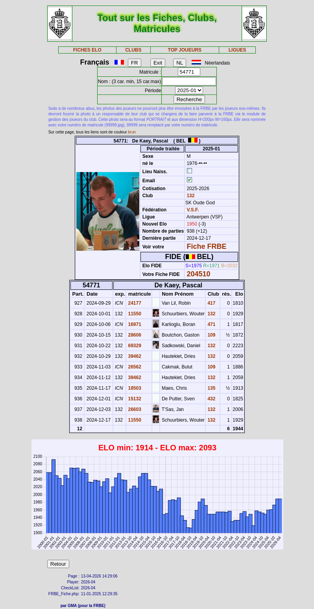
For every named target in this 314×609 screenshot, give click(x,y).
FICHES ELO (87, 50)
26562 (134, 367)
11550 (134, 314)
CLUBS (133, 50)
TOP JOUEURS (185, 50)
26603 (134, 409)
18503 (134, 388)
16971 (134, 324)
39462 (134, 356)
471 (210, 324)
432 (210, 399)
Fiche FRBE (206, 246)
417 (210, 303)
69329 (134, 345)
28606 (134, 335)
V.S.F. (193, 210)
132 (189, 195)
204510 (198, 274)
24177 (134, 303)
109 (210, 335)
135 (210, 388)
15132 (134, 399)
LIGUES (237, 50)
